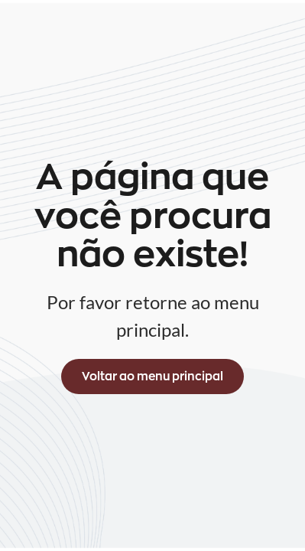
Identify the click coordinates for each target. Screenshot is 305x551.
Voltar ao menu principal (152, 376)
